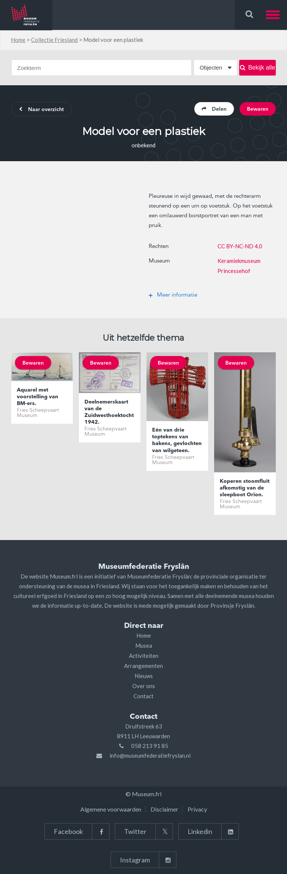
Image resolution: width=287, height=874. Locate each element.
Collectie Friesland (54, 39)
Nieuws (144, 675)
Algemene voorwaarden (110, 809)
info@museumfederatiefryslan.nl (150, 755)
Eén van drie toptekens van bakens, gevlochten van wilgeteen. (177, 440)
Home (18, 39)
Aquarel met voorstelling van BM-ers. (37, 396)
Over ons (143, 686)
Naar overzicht (41, 109)
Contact (143, 696)
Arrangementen (143, 665)
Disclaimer (164, 809)
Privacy (197, 809)
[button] (276, 15)
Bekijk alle (257, 67)
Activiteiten (143, 655)
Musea (143, 645)
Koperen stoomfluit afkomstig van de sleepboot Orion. (244, 488)
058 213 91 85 (149, 745)
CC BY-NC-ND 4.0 (239, 246)
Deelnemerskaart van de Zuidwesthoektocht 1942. (109, 412)
